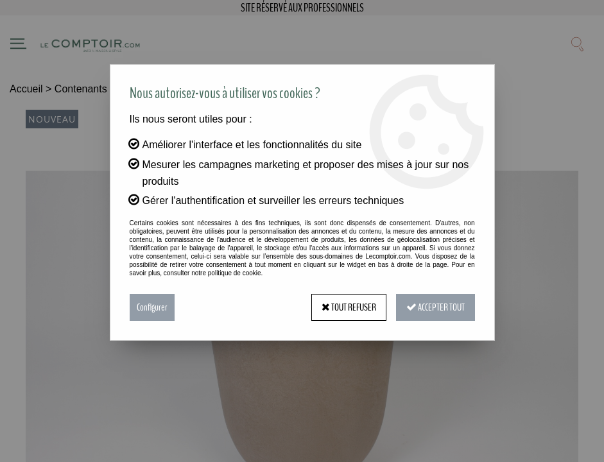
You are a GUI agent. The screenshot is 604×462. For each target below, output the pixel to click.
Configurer (152, 307)
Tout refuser (349, 307)
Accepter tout (435, 307)
